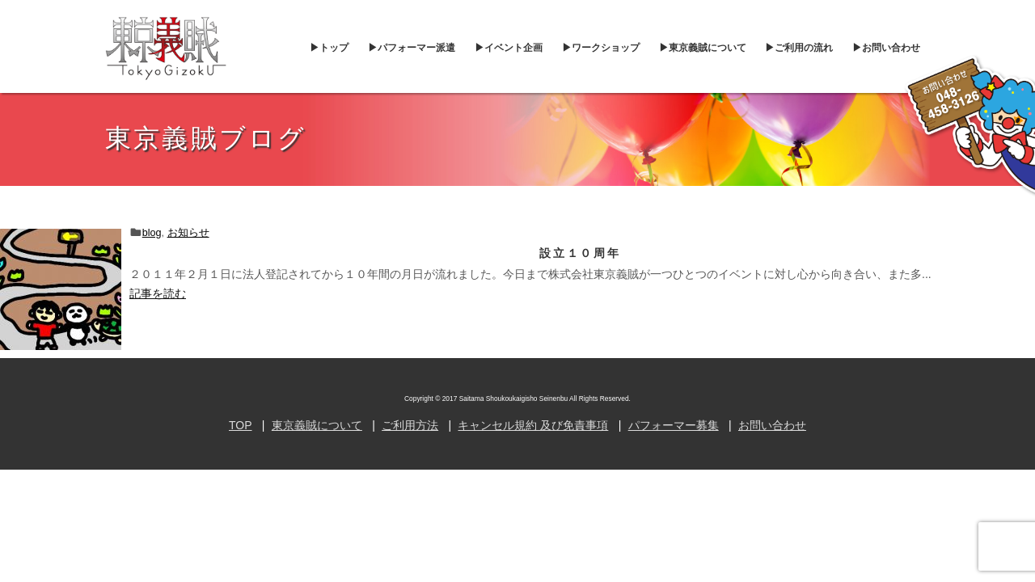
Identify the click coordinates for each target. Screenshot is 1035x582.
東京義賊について (317, 425)
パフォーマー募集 (673, 425)
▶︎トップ (329, 47)
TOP (240, 425)
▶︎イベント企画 (509, 47)
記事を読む (157, 293)
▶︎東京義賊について (702, 47)
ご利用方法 (410, 425)
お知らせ (188, 232)
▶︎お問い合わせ (886, 47)
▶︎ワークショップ (601, 47)
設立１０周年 (580, 253)
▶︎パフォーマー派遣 (411, 47)
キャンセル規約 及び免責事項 (533, 425)
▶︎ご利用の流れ (799, 47)
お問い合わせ (772, 425)
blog (152, 232)
